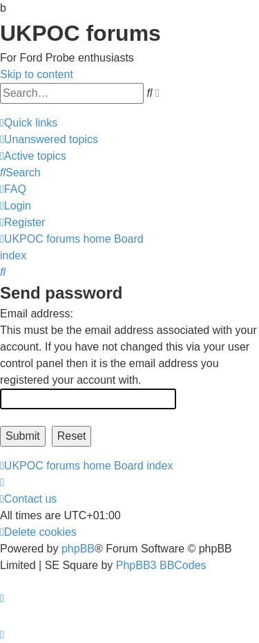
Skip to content (36, 74)
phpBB (78, 549)
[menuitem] (49, 139)
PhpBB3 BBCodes (161, 565)
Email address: (36, 313)
